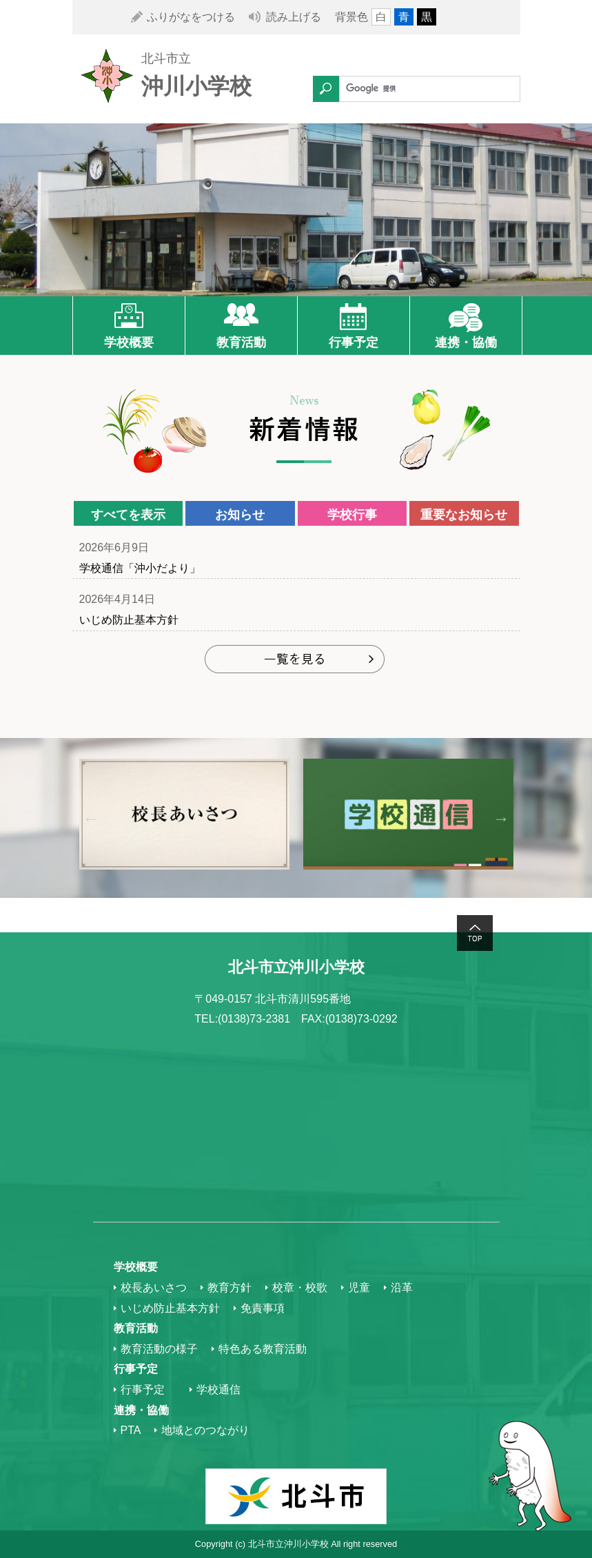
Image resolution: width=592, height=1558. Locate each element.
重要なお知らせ (463, 515)
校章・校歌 (299, 1287)
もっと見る (296, 660)
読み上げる (293, 17)
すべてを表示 (128, 515)
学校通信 (218, 1389)
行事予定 (353, 342)
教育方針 (229, 1287)
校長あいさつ (154, 1287)
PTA (131, 1430)
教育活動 (241, 342)
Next (501, 817)
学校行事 (352, 515)
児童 (359, 1287)
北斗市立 (166, 58)
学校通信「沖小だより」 (140, 568)
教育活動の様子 (159, 1349)
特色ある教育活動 (262, 1349)
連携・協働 (466, 342)
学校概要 (129, 342)
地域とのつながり (205, 1430)
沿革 (402, 1287)
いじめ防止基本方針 (128, 620)
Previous (91, 817)
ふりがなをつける (191, 17)
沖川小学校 (196, 86)
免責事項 (263, 1308)
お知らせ (240, 515)
